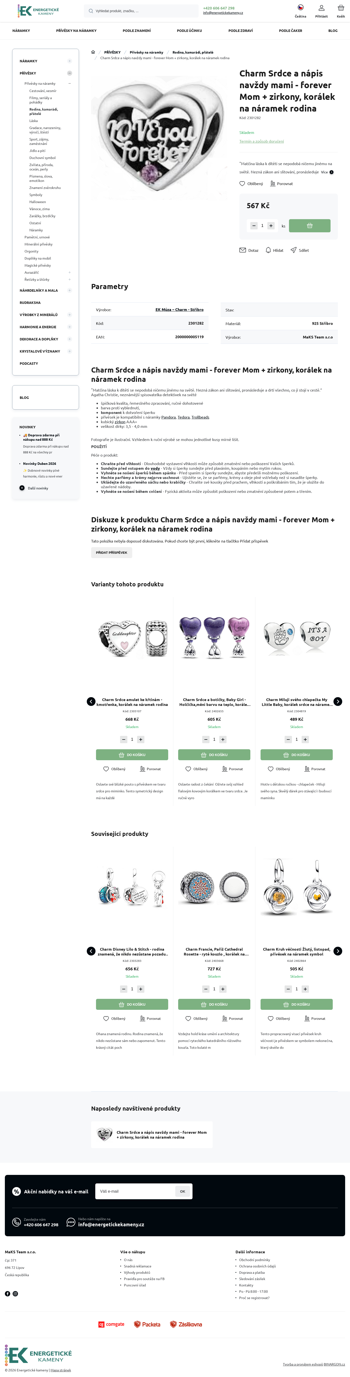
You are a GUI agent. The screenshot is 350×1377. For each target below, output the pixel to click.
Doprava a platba (252, 1272)
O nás (128, 1259)
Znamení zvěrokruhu (45, 187)
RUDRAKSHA (30, 302)
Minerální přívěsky (38, 244)
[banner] (38, 11)
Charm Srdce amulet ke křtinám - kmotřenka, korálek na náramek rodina (132, 702)
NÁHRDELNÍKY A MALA (39, 290)
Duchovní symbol (42, 157)
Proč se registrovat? (254, 1297)
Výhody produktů (137, 1272)
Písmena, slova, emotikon (40, 178)
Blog (24, 397)
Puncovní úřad (135, 1285)
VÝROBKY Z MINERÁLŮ (39, 314)
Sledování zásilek (252, 1278)
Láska (33, 120)
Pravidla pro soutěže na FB (144, 1278)
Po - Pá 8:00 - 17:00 (253, 1291)
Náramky (36, 230)
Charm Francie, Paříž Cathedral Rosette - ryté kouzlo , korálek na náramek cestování (214, 952)
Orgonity (31, 251)
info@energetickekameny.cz (223, 12)
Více (324, 172)
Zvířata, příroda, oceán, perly (41, 166)
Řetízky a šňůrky (37, 279)
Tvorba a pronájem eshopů (303, 1364)
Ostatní (35, 223)
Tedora (184, 416)
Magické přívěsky (38, 265)
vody (155, 468)
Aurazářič (32, 272)
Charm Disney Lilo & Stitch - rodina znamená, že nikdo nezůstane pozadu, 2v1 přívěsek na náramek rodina (132, 952)
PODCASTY (29, 363)
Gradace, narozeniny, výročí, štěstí (45, 129)
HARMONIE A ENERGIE (38, 327)
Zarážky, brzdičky (42, 216)
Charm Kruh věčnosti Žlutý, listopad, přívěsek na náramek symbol (296, 952)
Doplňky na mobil (38, 258)
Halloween (37, 201)
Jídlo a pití (37, 150)
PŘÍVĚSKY (112, 52)
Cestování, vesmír (42, 90)
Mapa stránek (61, 1370)
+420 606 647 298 (219, 7)
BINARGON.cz (334, 1364)
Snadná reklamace (137, 1266)
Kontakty (246, 1285)
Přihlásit (182, 1191)
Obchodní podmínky (254, 1259)
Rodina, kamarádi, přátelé (193, 52)
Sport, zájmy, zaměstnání (39, 141)
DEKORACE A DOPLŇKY (39, 339)
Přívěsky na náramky (146, 52)
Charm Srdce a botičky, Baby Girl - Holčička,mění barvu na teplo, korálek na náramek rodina (214, 702)
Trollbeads (200, 416)
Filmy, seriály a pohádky (40, 99)
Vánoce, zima (39, 208)
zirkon (120, 421)
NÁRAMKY (28, 61)
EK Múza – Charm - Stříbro (180, 309)
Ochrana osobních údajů (257, 1266)
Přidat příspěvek (111, 552)
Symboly (35, 194)
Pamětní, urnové (37, 237)
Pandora (168, 416)
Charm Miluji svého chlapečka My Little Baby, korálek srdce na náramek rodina (297, 702)
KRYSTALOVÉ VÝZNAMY (40, 351)
